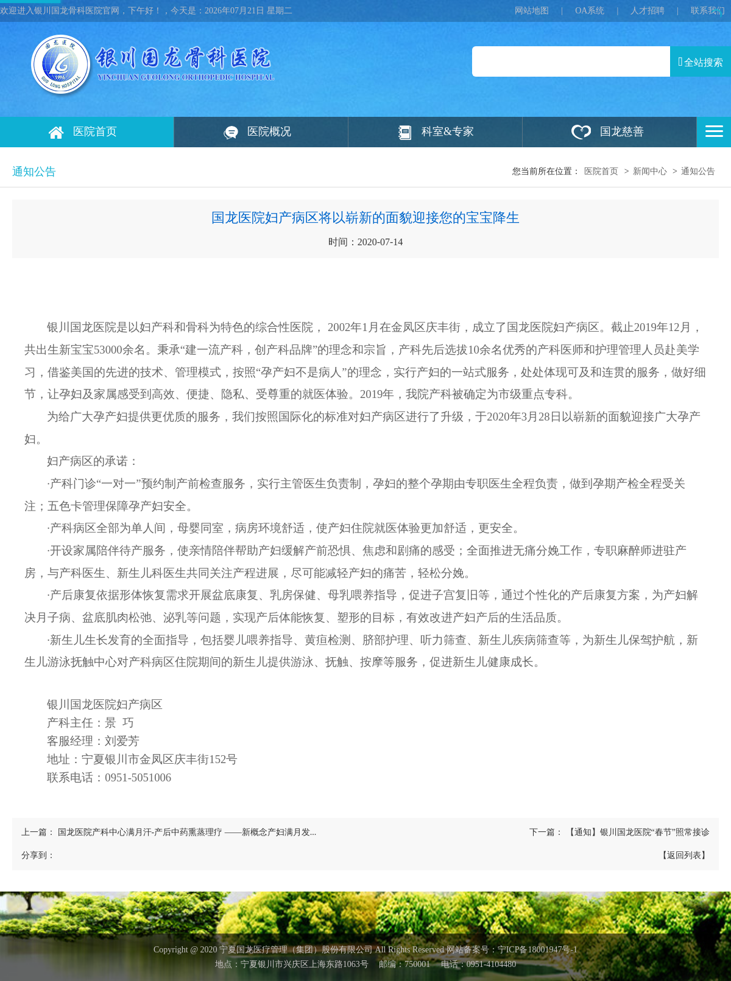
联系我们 (708, 10)
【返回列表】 (684, 855)
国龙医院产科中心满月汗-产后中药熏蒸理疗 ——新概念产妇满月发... (187, 832)
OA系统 (589, 10)
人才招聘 (647, 10)
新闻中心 (650, 171)
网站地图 (532, 10)
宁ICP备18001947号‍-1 (537, 949)
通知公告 (698, 171)
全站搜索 (700, 61)
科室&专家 (448, 131)
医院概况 (269, 131)
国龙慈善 (622, 131)
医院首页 (95, 131)
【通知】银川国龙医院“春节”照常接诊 (638, 832)
